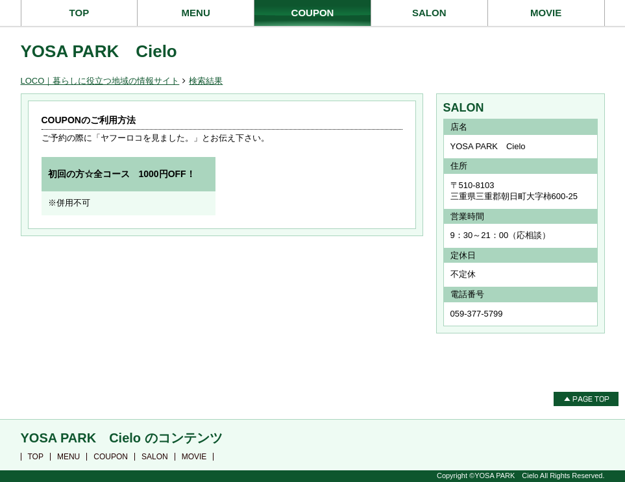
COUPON (312, 12)
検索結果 (206, 81)
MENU (196, 12)
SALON (429, 12)
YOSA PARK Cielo (99, 51)
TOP (79, 12)
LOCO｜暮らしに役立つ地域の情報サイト (100, 81)
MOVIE (545, 12)
